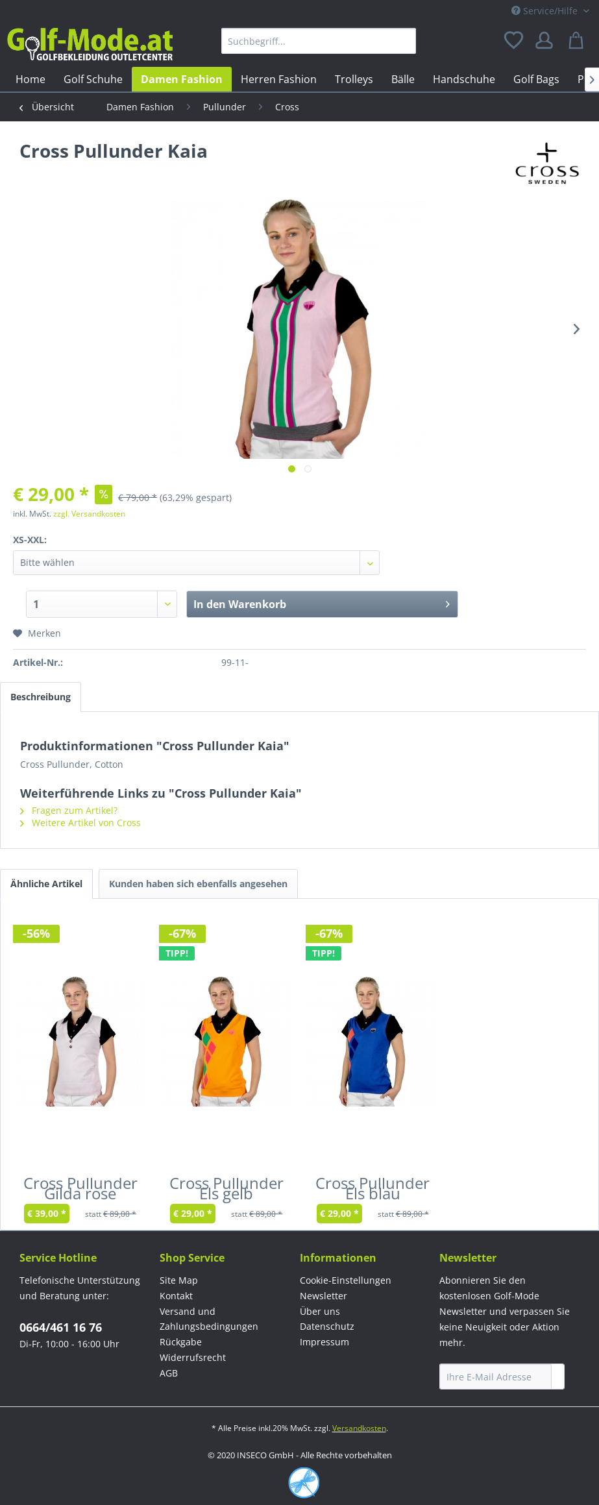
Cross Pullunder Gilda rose (80, 1191)
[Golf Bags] (536, 79)
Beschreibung (40, 697)
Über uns (320, 1311)
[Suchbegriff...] (318, 41)
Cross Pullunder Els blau (372, 1191)
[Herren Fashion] (279, 79)
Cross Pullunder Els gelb (226, 1191)
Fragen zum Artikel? (68, 810)
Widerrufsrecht (193, 1357)
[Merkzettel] (515, 41)
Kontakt (176, 1296)
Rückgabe (181, 1342)
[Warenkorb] (578, 41)
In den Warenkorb (321, 602)
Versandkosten (359, 1428)
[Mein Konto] (546, 41)
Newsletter (323, 1296)
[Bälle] (403, 79)
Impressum (324, 1342)
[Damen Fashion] (182, 79)
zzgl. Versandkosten (89, 513)
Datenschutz (327, 1326)
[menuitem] (318, 41)
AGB (169, 1373)
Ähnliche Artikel (46, 883)
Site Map (179, 1280)
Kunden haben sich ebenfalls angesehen (198, 883)
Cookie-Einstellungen (345, 1280)
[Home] (30, 79)
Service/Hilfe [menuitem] (545, 11)
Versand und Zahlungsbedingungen (209, 1319)
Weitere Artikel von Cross (80, 822)
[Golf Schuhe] (93, 79)
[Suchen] (403, 41)
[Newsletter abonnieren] (558, 1376)
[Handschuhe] (464, 79)
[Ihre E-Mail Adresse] (495, 1376)
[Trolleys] (354, 79)
